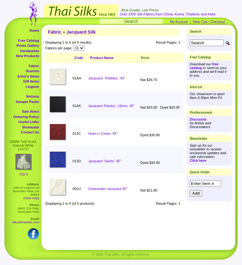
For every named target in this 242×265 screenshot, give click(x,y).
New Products (27, 56)
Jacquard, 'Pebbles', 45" (106, 78)
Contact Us (30, 132)
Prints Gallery (27, 45)
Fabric (34, 66)
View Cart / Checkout (209, 22)
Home (34, 30)
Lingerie (32, 87)
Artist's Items (28, 76)
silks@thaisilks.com (25, 222)
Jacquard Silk (81, 32)
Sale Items (30, 111)
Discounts (198, 119)
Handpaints (29, 51)
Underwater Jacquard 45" (107, 189)
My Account (179, 22)
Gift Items (31, 81)
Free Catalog (28, 40)
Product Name (102, 58)
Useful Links (29, 122)
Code (78, 58)
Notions (32, 96)
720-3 (23, 174)
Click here (198, 160)
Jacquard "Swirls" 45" (104, 161)
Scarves (32, 71)
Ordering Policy (26, 117)
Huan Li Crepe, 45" (103, 133)
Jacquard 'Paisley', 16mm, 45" (111, 106)
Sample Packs (27, 102)
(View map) (31, 198)
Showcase (30, 127)
